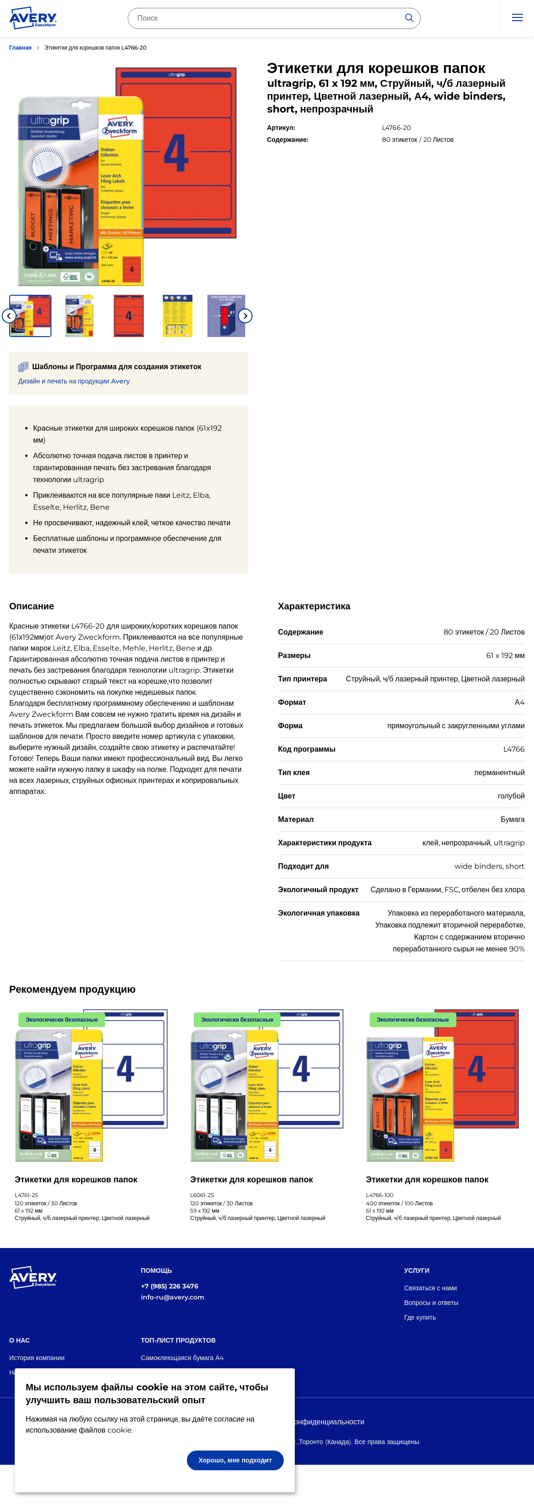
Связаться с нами (430, 1288)
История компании (37, 1358)
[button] (30, 316)
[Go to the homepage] (33, 19)
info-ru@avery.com (172, 1297)
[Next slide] (245, 316)
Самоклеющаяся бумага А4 (182, 1358)
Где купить (420, 1317)
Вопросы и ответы (431, 1303)
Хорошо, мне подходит (235, 1460)
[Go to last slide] (9, 316)
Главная (20, 47)
